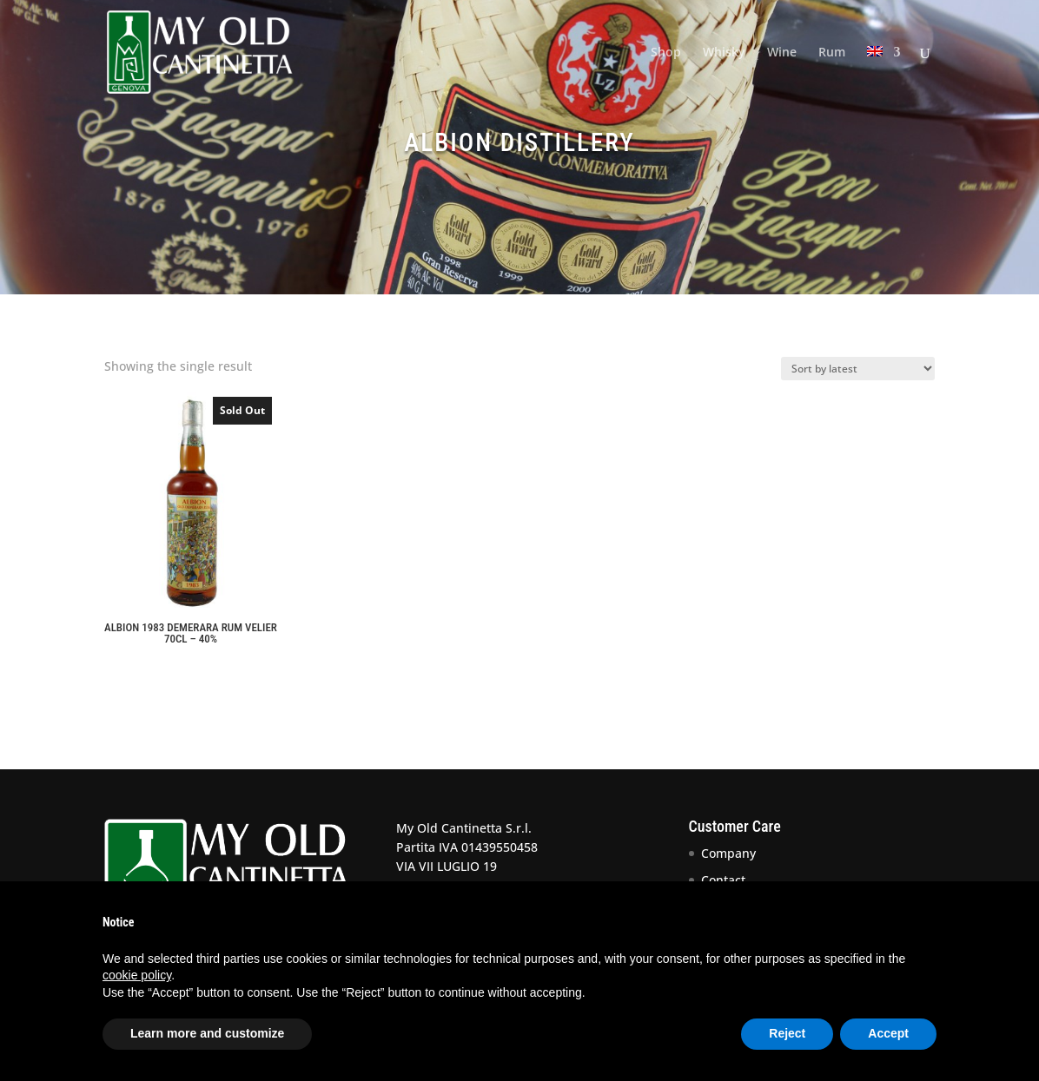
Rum (831, 53)
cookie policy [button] (137, 975)
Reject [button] (787, 1033)
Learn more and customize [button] (207, 1033)
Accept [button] (888, 1033)
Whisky (724, 53)
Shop (666, 53)
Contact (723, 880)
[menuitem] (883, 75)
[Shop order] (858, 368)
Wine (782, 53)
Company (728, 853)
